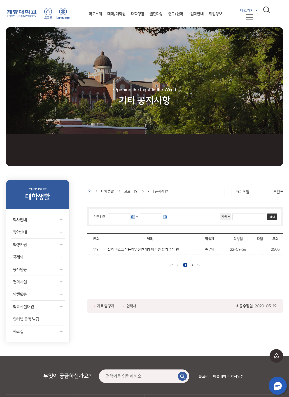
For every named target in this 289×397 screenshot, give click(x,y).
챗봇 (278, 386)
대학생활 (137, 13)
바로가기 (246, 10)
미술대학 (219, 376)
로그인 (48, 18)
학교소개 (95, 13)
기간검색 (99, 216)
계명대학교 (21, 13)
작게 (257, 192)
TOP (276, 357)
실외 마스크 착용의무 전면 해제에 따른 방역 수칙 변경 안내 (146, 249)
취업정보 (215, 13)
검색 (266, 10)
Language (63, 18)
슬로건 (204, 376)
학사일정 (237, 376)
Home (89, 191)
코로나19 (131, 191)
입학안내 (196, 13)
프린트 (278, 192)
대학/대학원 (116, 13)
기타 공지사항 (157, 191)
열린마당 (156, 13)
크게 (227, 192)
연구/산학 (175, 13)
